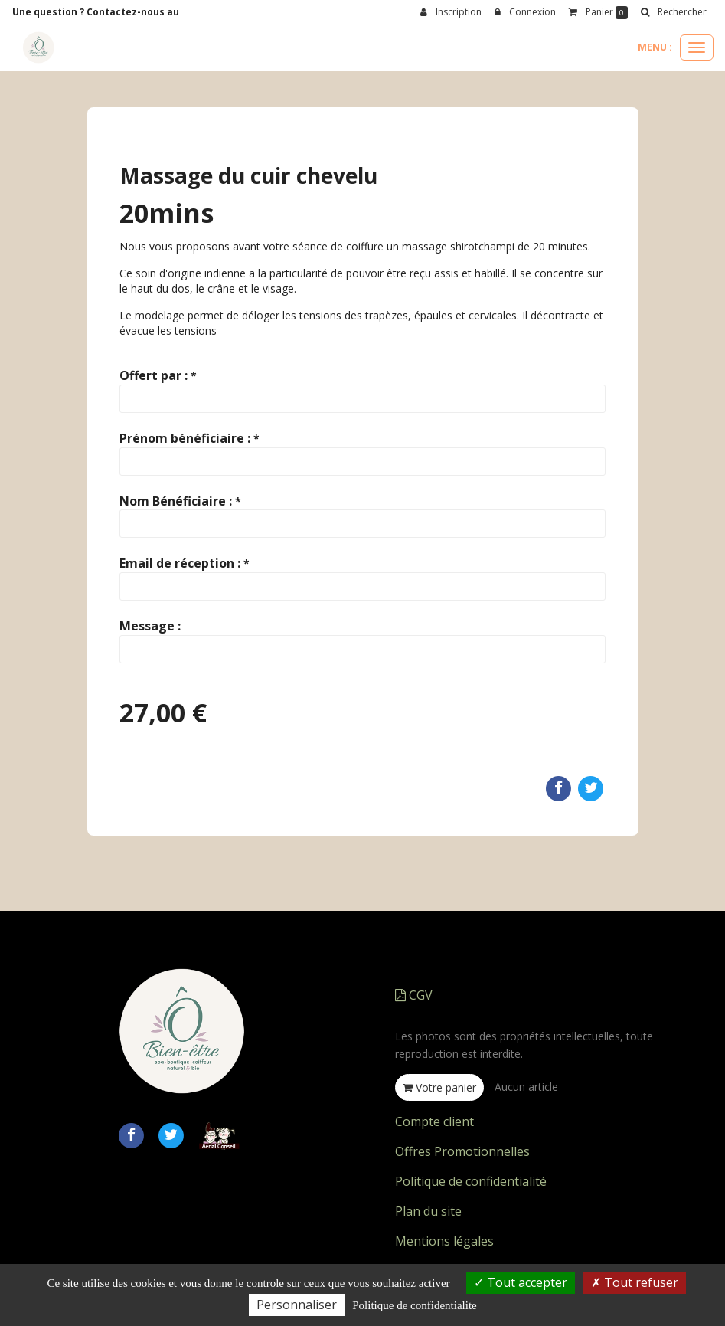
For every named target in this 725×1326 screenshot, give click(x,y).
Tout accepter (520, 1282)
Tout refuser (634, 1282)
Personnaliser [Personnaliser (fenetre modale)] (296, 1304)
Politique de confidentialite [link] (414, 1305)
